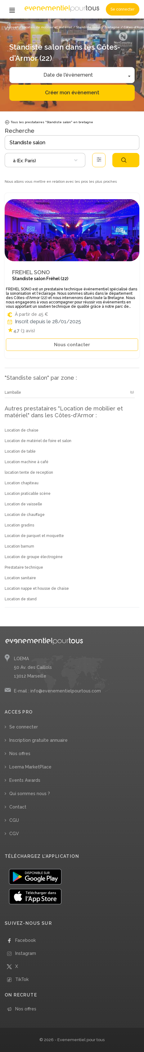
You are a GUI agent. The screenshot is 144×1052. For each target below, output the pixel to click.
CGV (14, 833)
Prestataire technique (24, 567)
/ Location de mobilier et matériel (46, 27)
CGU (14, 820)
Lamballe (13, 392)
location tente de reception (29, 472)
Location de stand (21, 599)
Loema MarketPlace (30, 766)
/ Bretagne (110, 27)
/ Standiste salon (87, 27)
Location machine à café (26, 462)
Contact (17, 806)
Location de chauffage (25, 515)
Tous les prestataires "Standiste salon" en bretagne (49, 122)
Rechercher (124, 160)
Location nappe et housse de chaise (37, 588)
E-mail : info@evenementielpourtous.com (57, 690)
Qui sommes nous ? (29, 793)
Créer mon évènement (72, 93)
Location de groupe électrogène (34, 557)
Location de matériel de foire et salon (38, 441)
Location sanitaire (20, 578)
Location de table (20, 451)
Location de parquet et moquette (34, 536)
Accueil (12, 27)
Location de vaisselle (23, 504)
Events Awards (24, 780)
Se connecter (122, 9)
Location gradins (19, 525)
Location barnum (19, 546)
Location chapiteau (21, 483)
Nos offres (19, 753)
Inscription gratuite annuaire (38, 740)
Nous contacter (72, 344)
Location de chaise (21, 430)
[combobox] (45, 160)
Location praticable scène (28, 493)
